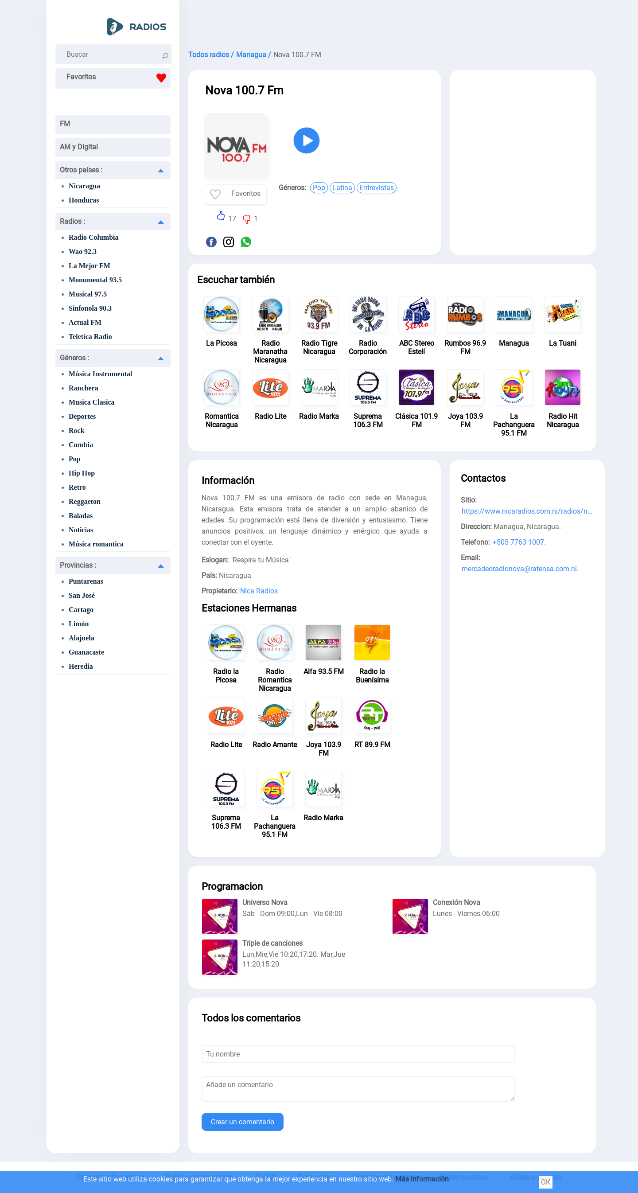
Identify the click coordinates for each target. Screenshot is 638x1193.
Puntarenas (86, 581)
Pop (75, 459)
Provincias (78, 565)
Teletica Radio (90, 336)
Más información (422, 1179)
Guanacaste (86, 652)
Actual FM (85, 322)
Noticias (81, 530)
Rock (77, 430)
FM (65, 124)
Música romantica (96, 544)
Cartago (81, 609)
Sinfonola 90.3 (90, 308)
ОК (545, 1182)
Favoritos (118, 78)
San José (82, 595)
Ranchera (83, 388)
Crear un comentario (242, 1122)
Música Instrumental (100, 374)
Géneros (74, 358)
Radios (72, 221)
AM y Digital (79, 147)
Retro (77, 487)
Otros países (81, 170)
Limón (79, 624)
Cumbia (81, 444)
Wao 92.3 (83, 251)
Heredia (81, 666)
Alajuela (81, 638)
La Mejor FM (89, 265)
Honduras (84, 200)
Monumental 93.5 (95, 280)
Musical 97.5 (88, 294)
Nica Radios (259, 591)
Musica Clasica (92, 402)
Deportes (82, 416)
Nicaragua (84, 186)
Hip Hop (82, 473)
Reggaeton (85, 501)
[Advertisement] (392, 22)
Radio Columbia (93, 237)
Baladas (81, 515)
